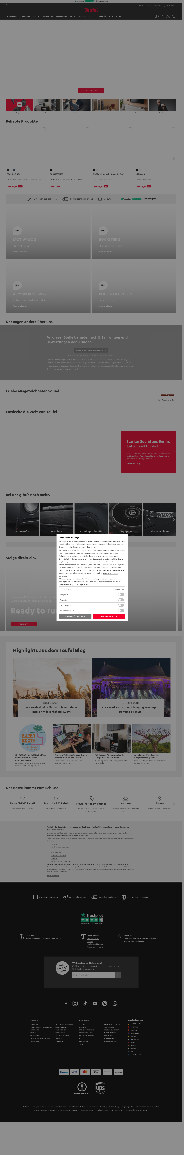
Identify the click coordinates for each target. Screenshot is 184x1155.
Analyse (63, 594)
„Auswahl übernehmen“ (111, 573)
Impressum (86, 584)
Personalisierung (66, 605)
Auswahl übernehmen (75, 616)
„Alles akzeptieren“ (107, 564)
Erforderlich (64, 589)
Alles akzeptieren (109, 616)
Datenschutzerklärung (67, 584)
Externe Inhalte (65, 610)
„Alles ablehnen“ (100, 556)
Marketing (64, 600)
